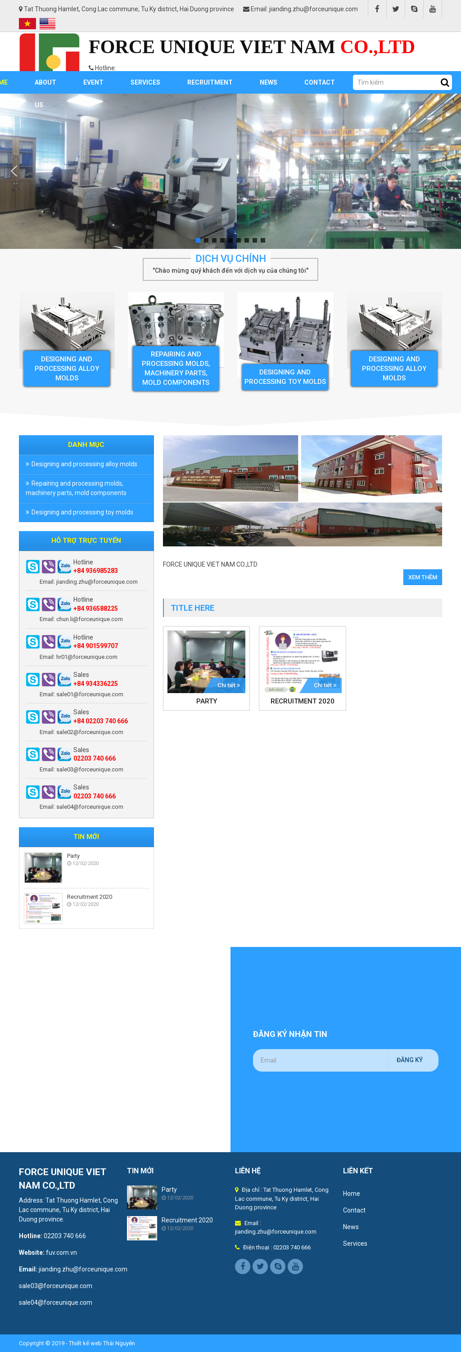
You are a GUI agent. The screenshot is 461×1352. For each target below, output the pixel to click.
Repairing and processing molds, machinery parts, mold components (76, 488)
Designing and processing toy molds (82, 512)
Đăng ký (410, 1060)
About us (45, 86)
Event (93, 82)
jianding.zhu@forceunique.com (83, 1269)
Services (145, 82)
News (268, 82)
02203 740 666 (65, 1235)
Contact (319, 82)
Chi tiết (228, 685)
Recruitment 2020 (89, 896)
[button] (14, 171)
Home (351, 1193)
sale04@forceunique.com (55, 1302)
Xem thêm (422, 577)
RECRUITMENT (210, 82)
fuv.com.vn (61, 1252)
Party (73, 855)
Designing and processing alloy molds (67, 368)
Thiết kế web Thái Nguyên (102, 1343)
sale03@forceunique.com (56, 1285)
